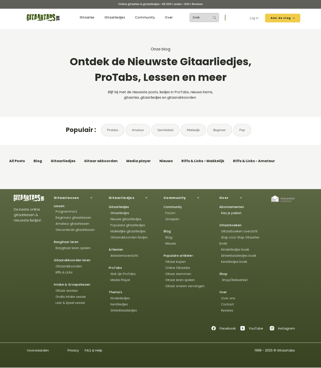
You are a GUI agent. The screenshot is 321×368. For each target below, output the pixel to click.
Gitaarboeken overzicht (238, 231)
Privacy (73, 350)
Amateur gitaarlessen (71, 223)
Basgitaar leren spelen (72, 248)
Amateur (138, 130)
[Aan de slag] (282, 18)
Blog (38, 161)
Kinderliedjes (119, 298)
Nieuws (166, 161)
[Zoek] (198, 17)
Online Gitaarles (177, 268)
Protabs (112, 130)
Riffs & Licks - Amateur (254, 161)
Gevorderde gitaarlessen (74, 230)
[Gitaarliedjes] (133, 197)
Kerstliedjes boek (233, 262)
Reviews (226, 310)
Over (223, 292)
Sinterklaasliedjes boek (238, 255)
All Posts (17, 161)
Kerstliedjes (118, 304)
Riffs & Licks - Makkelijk (202, 161)
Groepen (171, 219)
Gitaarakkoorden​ (68, 266)
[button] (87, 17)
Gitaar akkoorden (101, 161)
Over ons (227, 298)
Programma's (65, 211)
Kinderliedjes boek (234, 249)
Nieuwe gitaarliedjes (125, 219)
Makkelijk (193, 130)
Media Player (120, 280)
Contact (226, 304)
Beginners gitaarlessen (72, 217)
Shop (223, 274)
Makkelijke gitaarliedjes (127, 231)
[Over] (243, 197)
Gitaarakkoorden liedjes (128, 237)
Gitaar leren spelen (179, 280)
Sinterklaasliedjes (123, 310)
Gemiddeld (165, 130)
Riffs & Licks (63, 272)
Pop (242, 130)
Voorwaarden (38, 350)
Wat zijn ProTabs (122, 274)
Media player (138, 161)
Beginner (219, 130)
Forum (169, 213)
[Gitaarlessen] (78, 197)
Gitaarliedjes (63, 161)
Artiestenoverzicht (123, 255)
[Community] (187, 197)
